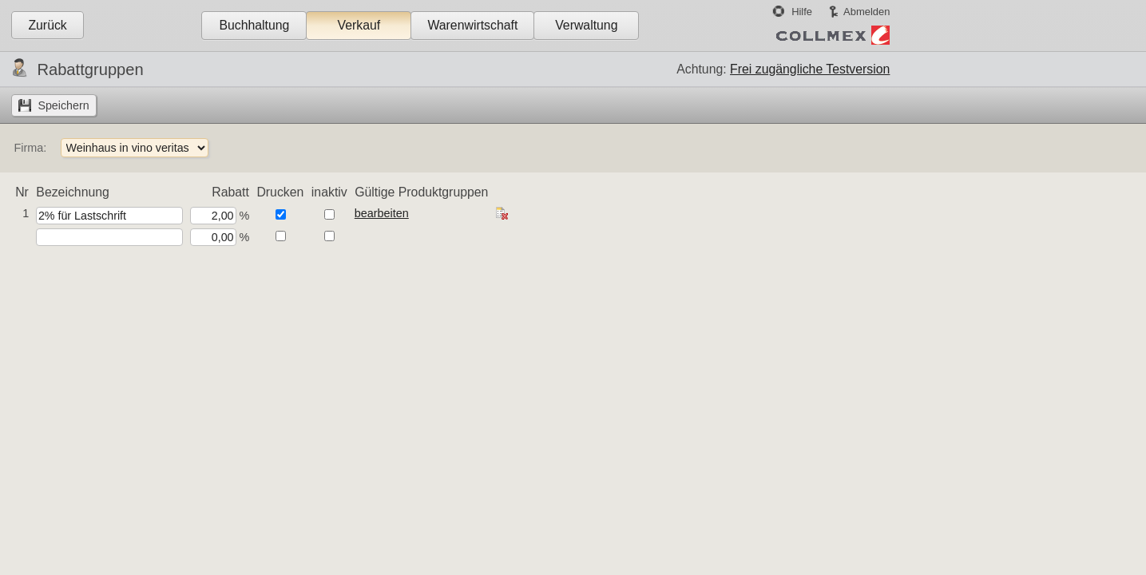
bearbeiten (382, 213)
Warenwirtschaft (472, 25)
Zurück (47, 25)
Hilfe (801, 12)
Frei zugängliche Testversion (810, 69)
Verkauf (359, 25)
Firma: (30, 147)
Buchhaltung (254, 25)
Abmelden (866, 12)
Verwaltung (586, 25)
